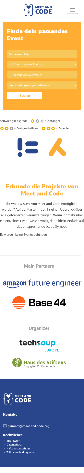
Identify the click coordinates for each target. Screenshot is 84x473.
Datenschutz (12, 444)
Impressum (11, 440)
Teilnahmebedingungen (19, 452)
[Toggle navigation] (72, 10)
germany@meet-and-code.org (28, 426)
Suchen (25, 96)
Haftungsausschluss (16, 448)
